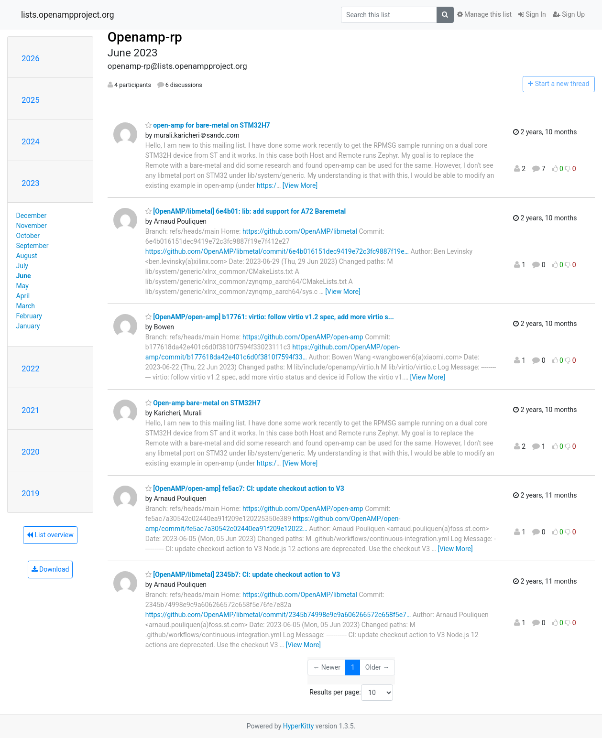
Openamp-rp (145, 37)
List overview (50, 535)
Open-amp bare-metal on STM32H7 (203, 403)
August (26, 256)
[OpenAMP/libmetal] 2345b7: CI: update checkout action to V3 (242, 574)
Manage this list (484, 14)
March (25, 306)
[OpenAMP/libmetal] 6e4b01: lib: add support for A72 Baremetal (245, 211)
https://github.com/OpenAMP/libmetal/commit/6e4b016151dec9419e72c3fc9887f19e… (277, 251)
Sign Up (569, 14)
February (29, 316)
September (32, 246)
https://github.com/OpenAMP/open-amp (302, 337)
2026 (31, 58)
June (23, 276)
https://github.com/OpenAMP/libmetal (299, 231)
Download (50, 569)
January (28, 326)
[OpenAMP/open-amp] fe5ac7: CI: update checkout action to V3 (244, 488)
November (31, 225)
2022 (31, 368)
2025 (31, 100)
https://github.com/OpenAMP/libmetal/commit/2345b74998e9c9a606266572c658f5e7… (278, 615)
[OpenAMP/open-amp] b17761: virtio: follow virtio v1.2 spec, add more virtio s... (269, 317)
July (22, 266)
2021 (31, 410)
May (22, 286)
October (28, 235)
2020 (31, 451)
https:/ (266, 185)
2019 (31, 493)
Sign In (532, 14)
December (31, 215)
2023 (31, 183)
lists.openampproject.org (67, 15)
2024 (31, 141)
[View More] (300, 185)
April (23, 296)
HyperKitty (298, 726)
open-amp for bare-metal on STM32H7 (207, 125)
